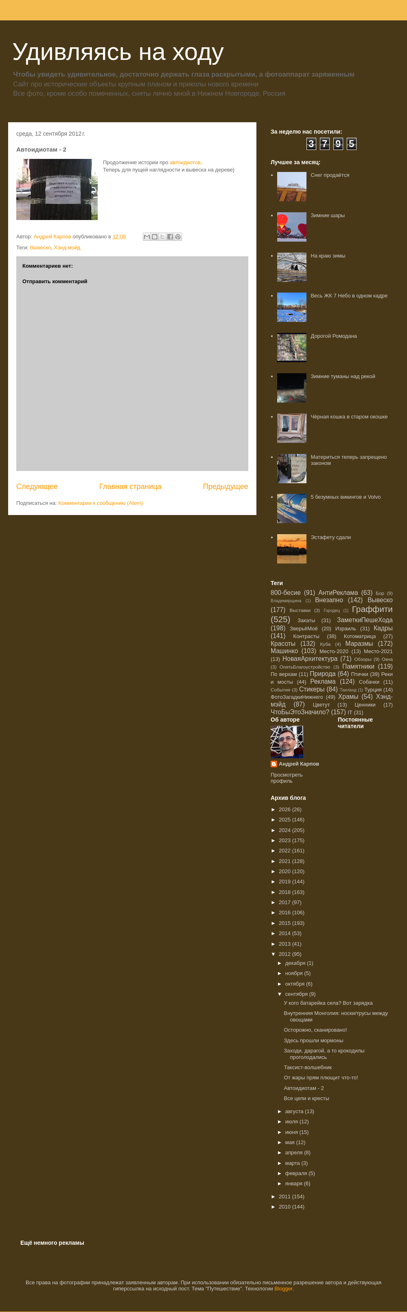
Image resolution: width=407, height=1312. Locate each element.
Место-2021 (378, 651)
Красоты (283, 643)
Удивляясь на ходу (118, 51)
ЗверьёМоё (304, 628)
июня (292, 1132)
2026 (285, 809)
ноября (294, 973)
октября (295, 984)
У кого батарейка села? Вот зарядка (328, 1003)
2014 (285, 933)
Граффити (372, 609)
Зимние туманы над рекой (343, 376)
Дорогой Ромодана (334, 336)
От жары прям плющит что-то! (321, 1077)
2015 (285, 923)
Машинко (284, 650)
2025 (285, 820)
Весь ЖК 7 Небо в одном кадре (349, 296)
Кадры (383, 628)
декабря (296, 963)
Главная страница (130, 486)
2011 (285, 1196)
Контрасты (306, 636)
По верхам (284, 674)
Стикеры (312, 689)
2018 (285, 892)
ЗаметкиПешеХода (365, 619)
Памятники (358, 666)
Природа (322, 673)
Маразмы (359, 643)
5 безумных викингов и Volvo (346, 497)
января (294, 1183)
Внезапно (329, 600)
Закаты (306, 620)
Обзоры (362, 659)
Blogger (283, 1289)
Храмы (348, 696)
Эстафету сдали (331, 537)
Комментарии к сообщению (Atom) (100, 503)
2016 (285, 912)
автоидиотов (185, 162)
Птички (359, 674)
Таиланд (348, 690)
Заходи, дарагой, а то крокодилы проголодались (324, 1054)
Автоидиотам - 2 (304, 1088)
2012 (285, 954)
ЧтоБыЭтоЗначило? (300, 712)
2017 (285, 902)
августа (295, 1111)
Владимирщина (286, 601)
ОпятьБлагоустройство (305, 666)
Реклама (323, 681)
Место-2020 (333, 651)
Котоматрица (360, 636)
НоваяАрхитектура (310, 658)
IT (350, 712)
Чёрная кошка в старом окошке (349, 417)
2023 (285, 840)
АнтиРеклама (338, 592)
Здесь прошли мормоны (313, 1040)
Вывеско (40, 247)
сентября (297, 994)
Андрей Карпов (299, 764)
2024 (285, 830)
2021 (285, 861)
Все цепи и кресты (306, 1098)
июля (292, 1121)
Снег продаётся (330, 175)
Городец (332, 610)
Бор (380, 593)
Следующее (37, 486)
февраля (297, 1173)
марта (293, 1163)
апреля (294, 1152)
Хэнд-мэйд (67, 247)
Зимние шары (328, 215)
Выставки (300, 610)
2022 (285, 851)
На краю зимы (328, 256)
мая (290, 1142)
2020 (285, 871)
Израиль (345, 628)
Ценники (364, 705)
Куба (325, 644)
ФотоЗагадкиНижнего (297, 697)
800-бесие (286, 592)
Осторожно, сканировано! (315, 1030)
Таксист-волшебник (307, 1067)
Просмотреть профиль (287, 778)
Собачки (369, 682)
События (280, 689)
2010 (285, 1207)
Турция (373, 690)
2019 (285, 881)
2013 (285, 944)
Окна (387, 659)
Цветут (321, 705)
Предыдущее (225, 486)
